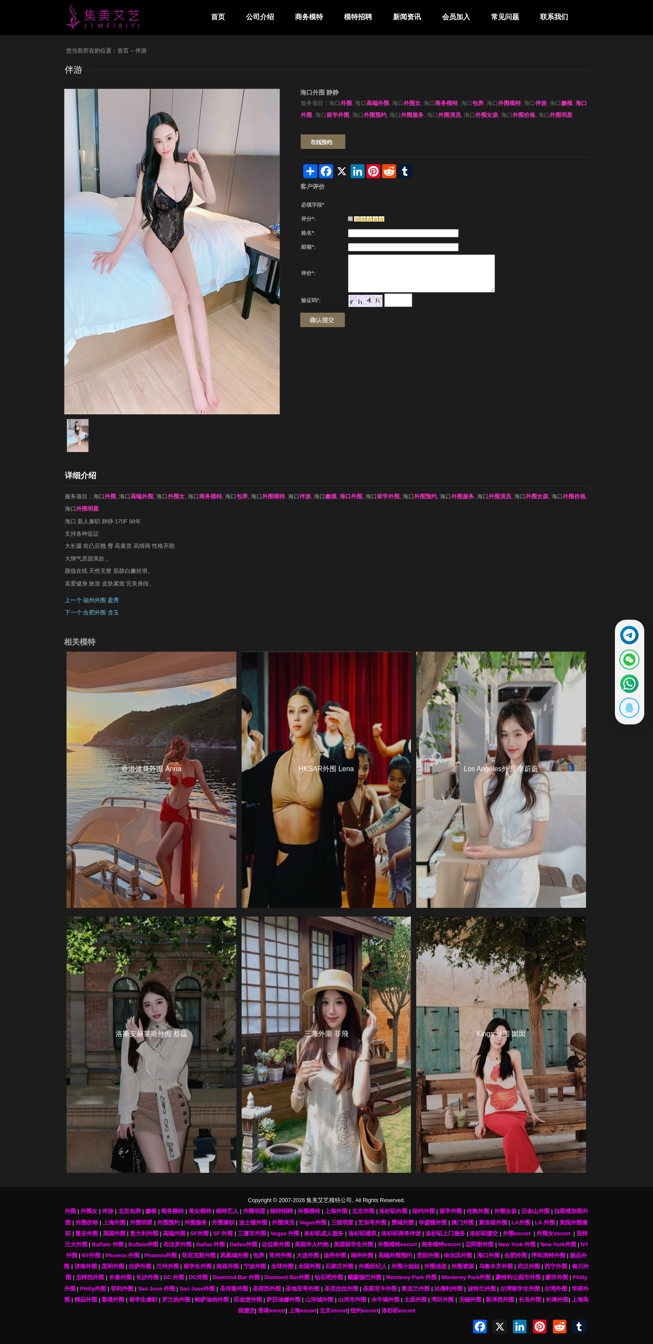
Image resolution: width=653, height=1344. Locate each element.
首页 (218, 17)
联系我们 (554, 17)
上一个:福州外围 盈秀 (92, 600)
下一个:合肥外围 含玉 (92, 613)
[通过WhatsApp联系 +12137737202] (625, 686)
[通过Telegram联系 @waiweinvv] (625, 627)
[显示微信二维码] (625, 657)
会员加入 (456, 17)
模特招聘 (358, 17)
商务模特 (309, 17)
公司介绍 (260, 17)
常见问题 (505, 17)
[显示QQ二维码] (625, 715)
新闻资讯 (407, 17)
